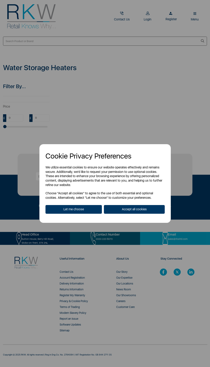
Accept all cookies (134, 209)
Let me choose (73, 209)
